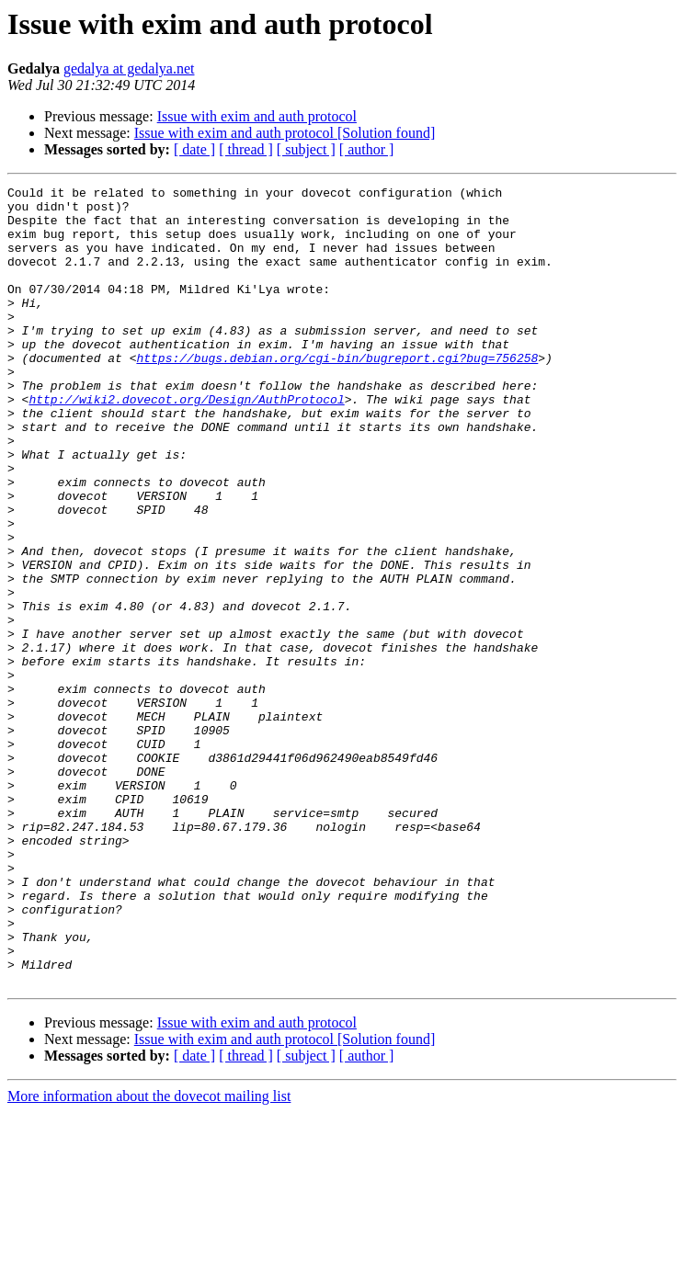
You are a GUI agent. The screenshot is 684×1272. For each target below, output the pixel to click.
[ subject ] (306, 149)
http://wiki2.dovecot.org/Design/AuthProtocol (186, 443)
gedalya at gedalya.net (129, 68)
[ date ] (194, 149)
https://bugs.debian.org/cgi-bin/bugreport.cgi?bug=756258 (337, 393)
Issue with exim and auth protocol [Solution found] (285, 133)
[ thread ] (246, 149)
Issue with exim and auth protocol (257, 116)
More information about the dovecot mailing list (149, 1256)
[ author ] (366, 149)
